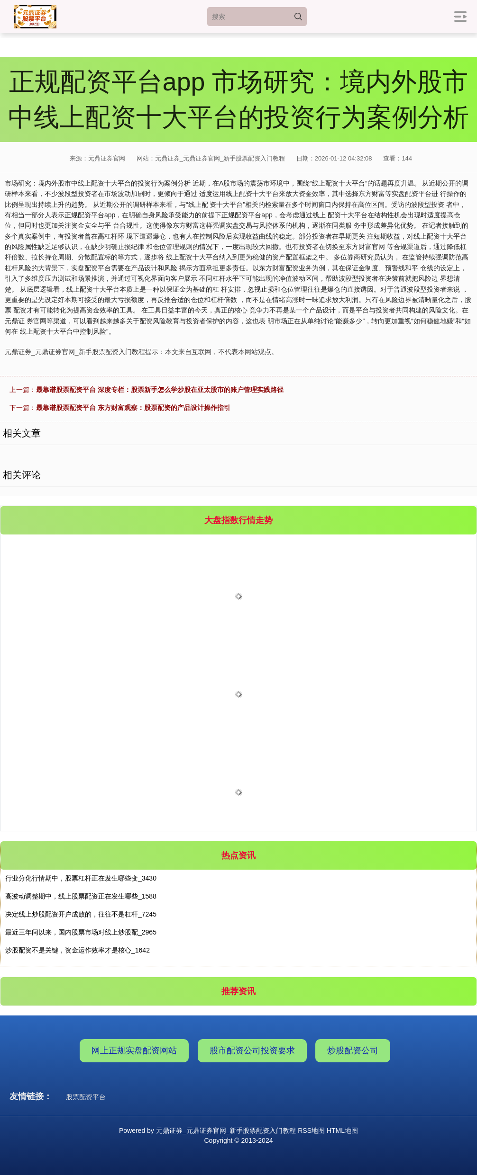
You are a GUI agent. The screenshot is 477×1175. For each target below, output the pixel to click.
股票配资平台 (86, 1097)
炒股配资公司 (352, 1050)
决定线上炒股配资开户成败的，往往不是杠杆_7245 (80, 914)
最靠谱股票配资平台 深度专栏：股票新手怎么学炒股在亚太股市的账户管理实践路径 (160, 389)
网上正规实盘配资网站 (134, 1050)
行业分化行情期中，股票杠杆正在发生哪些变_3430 (80, 878)
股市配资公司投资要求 (252, 1050)
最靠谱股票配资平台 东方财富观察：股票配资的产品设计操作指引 (133, 407)
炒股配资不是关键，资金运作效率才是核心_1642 (77, 950)
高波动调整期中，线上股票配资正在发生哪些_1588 (80, 896)
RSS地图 (311, 1130)
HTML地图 (342, 1130)
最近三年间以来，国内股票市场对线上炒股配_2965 (80, 932)
